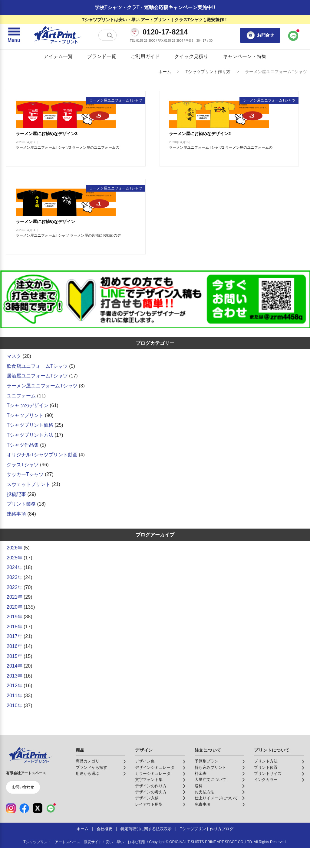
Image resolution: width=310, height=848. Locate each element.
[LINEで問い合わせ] (293, 35)
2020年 (14, 607)
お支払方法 (204, 792)
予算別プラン (206, 761)
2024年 (14, 567)
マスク (14, 356)
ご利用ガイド (145, 56)
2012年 (14, 685)
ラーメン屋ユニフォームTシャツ (42, 385)
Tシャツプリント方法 (30, 435)
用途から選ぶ (87, 774)
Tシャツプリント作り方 (208, 71)
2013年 (14, 675)
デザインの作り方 (151, 786)
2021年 (14, 597)
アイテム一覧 (58, 56)
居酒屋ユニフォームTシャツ (37, 375)
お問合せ (260, 35)
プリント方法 (266, 761)
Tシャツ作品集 (23, 445)
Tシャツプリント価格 (30, 425)
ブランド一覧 (101, 56)
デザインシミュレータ (154, 767)
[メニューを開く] (14, 35)
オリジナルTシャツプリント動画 (42, 454)
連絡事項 (16, 513)
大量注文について (210, 780)
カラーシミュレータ (152, 774)
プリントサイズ (268, 774)
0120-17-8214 (165, 32)
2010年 (14, 705)
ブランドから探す (91, 767)
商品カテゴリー (89, 761)
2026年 (14, 547)
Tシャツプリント (25, 415)
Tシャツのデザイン (27, 405)
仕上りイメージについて (216, 798)
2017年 (14, 636)
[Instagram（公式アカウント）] (11, 808)
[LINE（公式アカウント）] (51, 808)
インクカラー (266, 780)
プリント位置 (266, 767)
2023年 (14, 577)
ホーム (164, 71)
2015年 (14, 656)
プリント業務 (21, 504)
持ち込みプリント (210, 767)
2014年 (14, 665)
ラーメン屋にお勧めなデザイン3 (47, 133)
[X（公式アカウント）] (37, 808)
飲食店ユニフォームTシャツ (37, 366)
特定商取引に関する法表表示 (146, 829)
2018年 (14, 626)
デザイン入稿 (147, 798)
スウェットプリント (28, 484)
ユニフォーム (21, 395)
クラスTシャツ (23, 464)
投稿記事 (16, 494)
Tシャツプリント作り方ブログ (206, 829)
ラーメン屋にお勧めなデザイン (45, 221)
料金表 (200, 774)
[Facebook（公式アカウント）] (24, 808)
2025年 (14, 557)
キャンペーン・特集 (244, 56)
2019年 (14, 616)
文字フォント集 (149, 780)
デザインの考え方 (151, 792)
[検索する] (109, 35)
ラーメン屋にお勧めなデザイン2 (200, 133)
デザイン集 (145, 761)
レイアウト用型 (149, 804)
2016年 (14, 646)
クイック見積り (191, 56)
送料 (199, 786)
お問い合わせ (23, 787)
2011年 (14, 695)
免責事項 (202, 804)
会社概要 (104, 829)
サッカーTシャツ (25, 474)
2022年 (14, 587)
